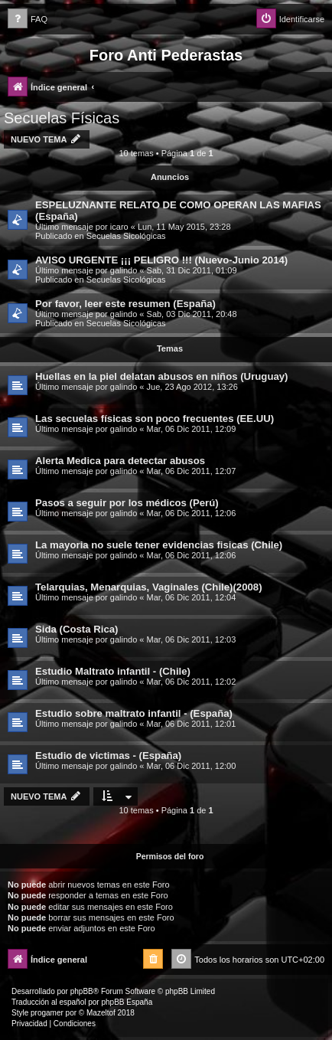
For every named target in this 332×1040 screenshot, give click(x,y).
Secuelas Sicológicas (126, 235)
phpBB (81, 991)
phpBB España (126, 1002)
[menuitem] (27, 19)
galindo (123, 270)
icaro (119, 226)
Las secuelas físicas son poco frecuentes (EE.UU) (154, 418)
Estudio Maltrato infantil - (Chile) (112, 671)
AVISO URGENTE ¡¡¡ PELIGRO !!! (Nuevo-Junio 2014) (161, 260)
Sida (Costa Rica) (76, 629)
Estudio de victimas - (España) (108, 755)
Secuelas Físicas (61, 118)
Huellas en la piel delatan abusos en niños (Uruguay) (161, 376)
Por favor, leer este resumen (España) (125, 303)
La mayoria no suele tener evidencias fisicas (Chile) (158, 545)
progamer (47, 1013)
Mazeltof (101, 1013)
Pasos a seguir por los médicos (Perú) (127, 503)
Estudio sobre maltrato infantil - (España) (134, 713)
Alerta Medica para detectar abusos (120, 460)
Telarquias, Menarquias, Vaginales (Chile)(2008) (148, 587)
